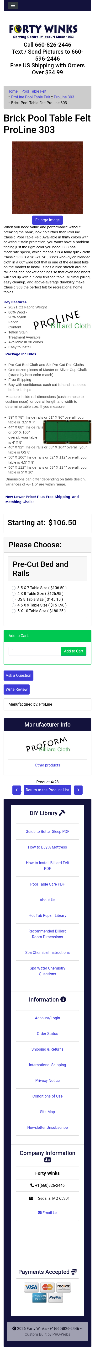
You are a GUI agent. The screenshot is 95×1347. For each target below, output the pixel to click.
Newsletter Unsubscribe (47, 1127)
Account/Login (47, 1018)
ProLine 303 (64, 97)
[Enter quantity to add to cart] (35, 651)
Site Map (47, 1112)
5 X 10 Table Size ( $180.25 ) (41, 611)
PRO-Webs (61, 1334)
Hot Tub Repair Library (47, 915)
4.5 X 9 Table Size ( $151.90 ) (42, 605)
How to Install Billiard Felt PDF (47, 866)
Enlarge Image (47, 220)
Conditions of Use (47, 1096)
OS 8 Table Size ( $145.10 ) (40, 599)
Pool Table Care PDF (47, 884)
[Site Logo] (47, 29)
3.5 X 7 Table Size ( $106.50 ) (42, 588)
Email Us (47, 1213)
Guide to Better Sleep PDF (47, 831)
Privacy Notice (47, 1080)
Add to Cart (73, 651)
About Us (47, 900)
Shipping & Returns (48, 1049)
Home (12, 91)
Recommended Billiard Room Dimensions (47, 934)
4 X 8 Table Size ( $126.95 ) (40, 593)
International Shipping (47, 1065)
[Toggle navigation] (13, 5)
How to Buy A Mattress (47, 847)
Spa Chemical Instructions (47, 952)
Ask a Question (18, 675)
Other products (47, 765)
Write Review (16, 689)
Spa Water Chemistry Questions (47, 971)
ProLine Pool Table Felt (30, 97)
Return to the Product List (47, 790)
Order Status (47, 1033)
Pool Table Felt (34, 91)
